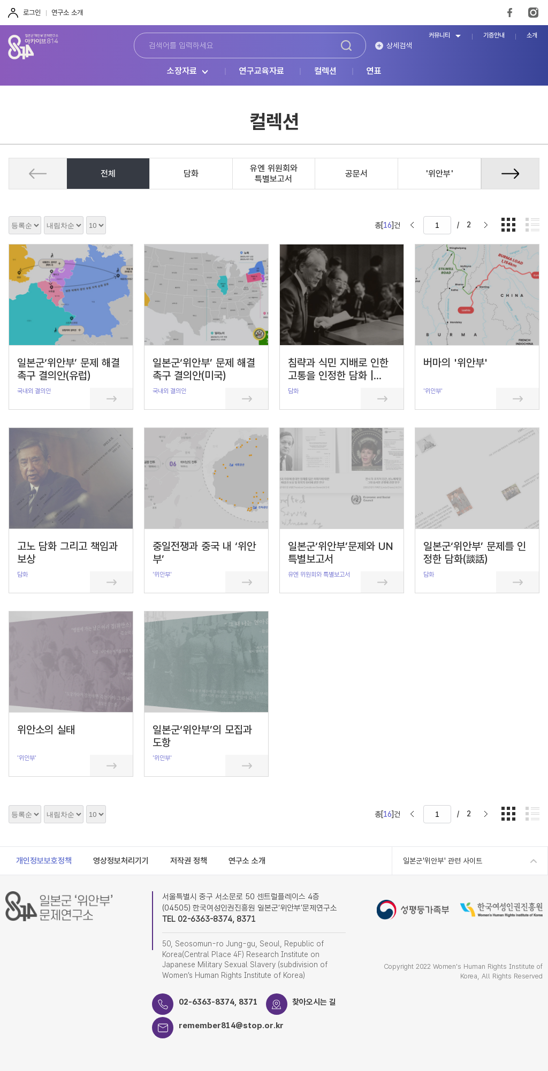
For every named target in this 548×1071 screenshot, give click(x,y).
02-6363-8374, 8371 (218, 1002)
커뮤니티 (439, 35)
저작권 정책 (188, 861)
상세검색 (399, 45)
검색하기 (346, 45)
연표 (374, 71)
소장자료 (182, 71)
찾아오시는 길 (315, 1002)
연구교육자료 (261, 71)
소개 (532, 35)
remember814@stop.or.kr (231, 1025)
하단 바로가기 (0, 0)
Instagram (533, 12)
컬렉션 (325, 71)
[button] (510, 173)
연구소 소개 (67, 13)
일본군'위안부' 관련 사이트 (442, 860)
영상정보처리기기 (121, 861)
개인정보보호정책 (44, 861)
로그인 (32, 13)
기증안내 (494, 35)
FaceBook (509, 12)
